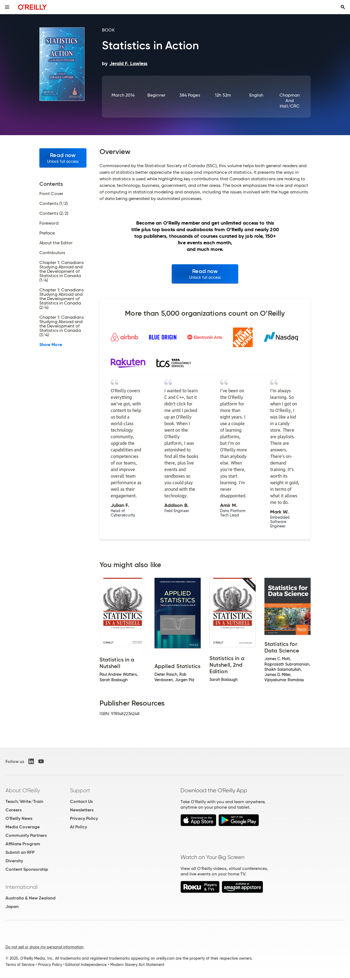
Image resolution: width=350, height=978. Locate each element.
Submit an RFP (19, 852)
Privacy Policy (84, 818)
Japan (12, 906)
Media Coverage (22, 827)
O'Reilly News (18, 818)
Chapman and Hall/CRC (289, 100)
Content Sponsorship (26, 869)
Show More (50, 345)
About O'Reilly (22, 790)
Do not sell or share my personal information (44, 947)
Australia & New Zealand (30, 898)
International (21, 887)
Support (80, 790)
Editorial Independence (86, 964)
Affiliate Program (22, 844)
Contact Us (81, 801)
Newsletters (82, 810)
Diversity (14, 861)
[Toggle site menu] (7, 7)
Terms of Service (19, 964)
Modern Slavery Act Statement (137, 964)
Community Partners (26, 835)
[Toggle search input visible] (342, 7)
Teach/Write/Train (24, 801)
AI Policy (78, 827)
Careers (13, 810)
